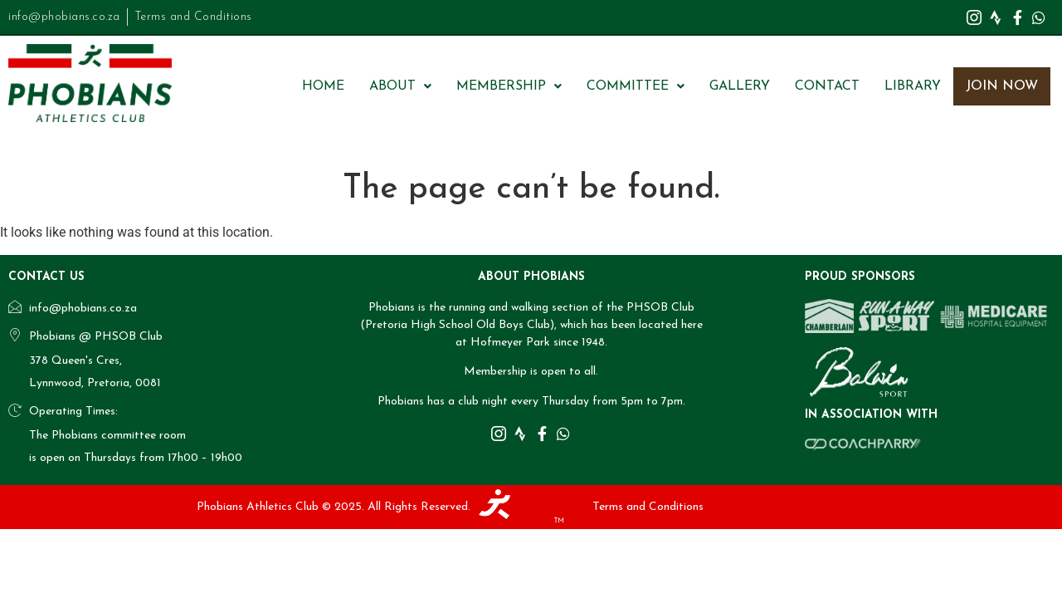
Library (912, 86)
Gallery (739, 86)
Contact (827, 86)
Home (323, 86)
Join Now (1002, 86)
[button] (400, 86)
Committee (635, 86)
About (400, 86)
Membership (509, 86)
